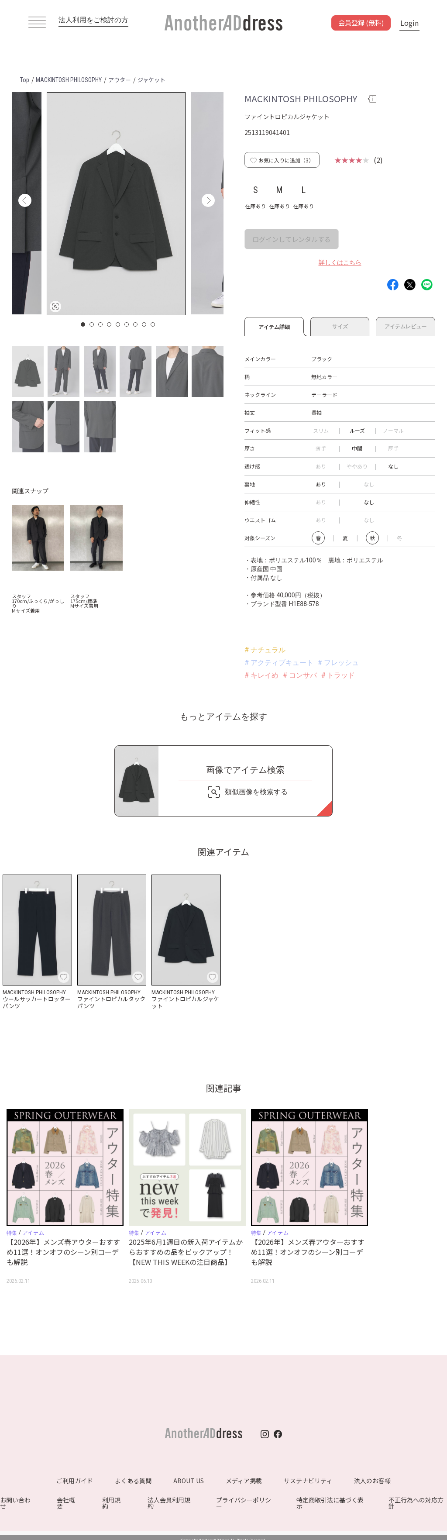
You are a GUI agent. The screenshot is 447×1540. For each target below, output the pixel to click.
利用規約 (111, 1503)
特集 (12, 1233)
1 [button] (83, 324)
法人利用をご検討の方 (93, 20)
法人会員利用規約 (169, 1503)
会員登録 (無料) (361, 22)
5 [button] (118, 324)
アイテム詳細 (274, 325)
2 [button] (92, 324)
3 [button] (100, 324)
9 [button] (153, 324)
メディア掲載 (244, 1481)
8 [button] (144, 324)
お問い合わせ (15, 1503)
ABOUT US (188, 1481)
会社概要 (66, 1503)
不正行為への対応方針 (416, 1503)
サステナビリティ (308, 1481)
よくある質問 (133, 1481)
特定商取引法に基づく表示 (330, 1503)
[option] (116, 203)
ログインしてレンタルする (291, 239)
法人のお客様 (372, 1481)
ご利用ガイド (74, 1481)
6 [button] (127, 324)
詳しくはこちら (340, 262)
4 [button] (109, 324)
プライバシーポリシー (243, 1503)
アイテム (33, 1232)
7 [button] (135, 324)
